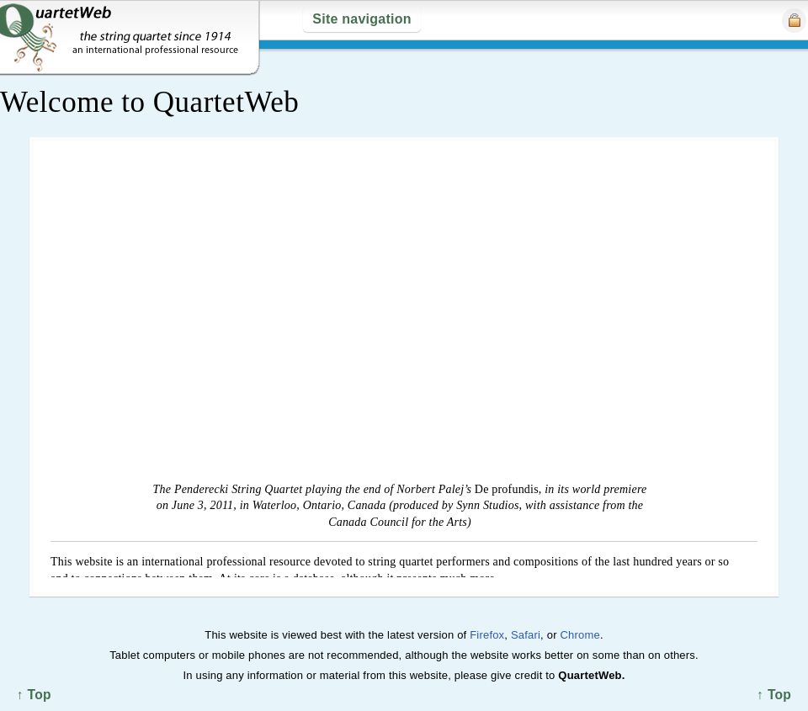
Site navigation (361, 19)
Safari (525, 635)
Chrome (579, 635)
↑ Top (774, 694)
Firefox (487, 635)
